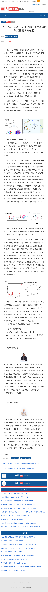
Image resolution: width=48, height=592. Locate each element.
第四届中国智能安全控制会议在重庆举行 (12, 519)
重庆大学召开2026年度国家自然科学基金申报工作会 (15, 515)
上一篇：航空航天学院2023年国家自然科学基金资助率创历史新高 (21, 463)
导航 (4, 15)
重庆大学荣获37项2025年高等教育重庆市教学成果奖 (16, 497)
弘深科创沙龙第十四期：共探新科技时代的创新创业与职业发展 (18, 544)
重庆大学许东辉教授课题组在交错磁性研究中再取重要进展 (17, 501)
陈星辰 (15, 36)
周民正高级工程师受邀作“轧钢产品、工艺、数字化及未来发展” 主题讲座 (21, 527)
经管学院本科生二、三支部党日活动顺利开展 (13, 570)
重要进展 (27, 458)
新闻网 (3, 22)
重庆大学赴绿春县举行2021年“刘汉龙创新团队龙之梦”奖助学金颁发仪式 (21, 566)
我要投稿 (39, 4)
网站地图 (26, 1)
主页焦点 (11, 1)
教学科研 (8, 22)
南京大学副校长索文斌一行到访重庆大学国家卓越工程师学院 (18, 537)
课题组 (22, 458)
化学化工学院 (9, 36)
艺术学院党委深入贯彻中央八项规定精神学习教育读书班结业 (18, 548)
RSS (38, 1)
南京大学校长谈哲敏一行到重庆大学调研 (12, 540)
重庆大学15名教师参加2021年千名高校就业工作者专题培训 (17, 555)
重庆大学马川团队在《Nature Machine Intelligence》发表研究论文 (19, 508)
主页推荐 (19, 1)
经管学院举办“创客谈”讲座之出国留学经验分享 (14, 559)
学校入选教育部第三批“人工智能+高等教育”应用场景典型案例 (18, 504)
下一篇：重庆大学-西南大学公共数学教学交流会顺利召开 (18, 468)
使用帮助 (33, 1)
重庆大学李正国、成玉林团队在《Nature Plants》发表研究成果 (18, 523)
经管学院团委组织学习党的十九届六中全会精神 (14, 563)
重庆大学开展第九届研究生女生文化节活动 (13, 552)
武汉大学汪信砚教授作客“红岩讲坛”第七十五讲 (14, 493)
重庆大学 (4, 1)
